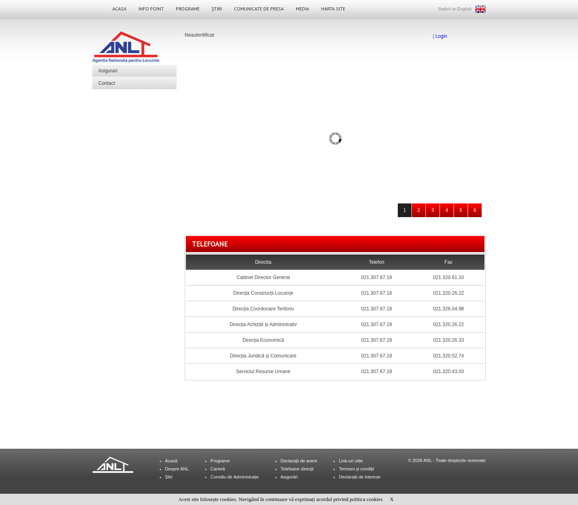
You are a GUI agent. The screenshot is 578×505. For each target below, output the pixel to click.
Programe (187, 9)
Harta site (333, 9)
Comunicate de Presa (259, 9)
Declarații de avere (299, 460)
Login (441, 36)
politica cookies (366, 499)
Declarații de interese (359, 476)
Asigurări (289, 476)
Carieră (217, 468)
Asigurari (107, 71)
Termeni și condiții (356, 468)
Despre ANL (177, 468)
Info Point (151, 9)
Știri (217, 9)
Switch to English (455, 8)
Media (302, 9)
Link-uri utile (350, 460)
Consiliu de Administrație (234, 476)
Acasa (119, 9)
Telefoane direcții (297, 468)
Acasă (171, 460)
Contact (106, 83)
